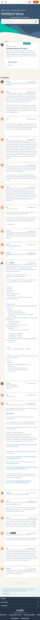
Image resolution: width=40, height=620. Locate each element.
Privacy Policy (3, 614)
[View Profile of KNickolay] (8, 81)
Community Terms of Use (15, 614)
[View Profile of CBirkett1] (8, 533)
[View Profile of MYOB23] (7, 186)
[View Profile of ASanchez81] (8, 568)
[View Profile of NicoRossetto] (8, 231)
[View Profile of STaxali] (7, 118)
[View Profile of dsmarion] (8, 262)
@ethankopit (9, 254)
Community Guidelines (29, 614)
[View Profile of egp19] (7, 45)
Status (38, 614)
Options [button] (6, 41)
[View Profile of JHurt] (7, 139)
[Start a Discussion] (30, 2)
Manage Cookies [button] (25, 618)
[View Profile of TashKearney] (8, 492)
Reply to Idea (6, 593)
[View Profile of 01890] (7, 548)
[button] (37, 45)
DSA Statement (15, 618)
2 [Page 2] (16, 582)
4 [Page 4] (21, 582)
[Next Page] (27, 583)
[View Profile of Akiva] (7, 395)
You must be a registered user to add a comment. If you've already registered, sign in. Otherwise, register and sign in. (19, 590)
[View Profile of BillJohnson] (8, 91)
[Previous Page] (11, 583)
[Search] (20, 21)
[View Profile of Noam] (7, 207)
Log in (35, 2)
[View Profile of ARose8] (7, 501)
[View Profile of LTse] (7, 164)
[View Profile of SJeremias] (8, 383)
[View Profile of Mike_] (7, 403)
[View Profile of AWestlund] (8, 244)
